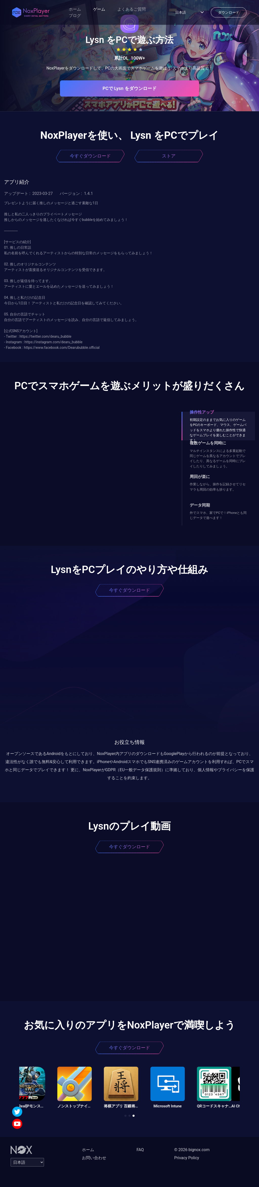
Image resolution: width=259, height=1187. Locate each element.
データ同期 (200, 505)
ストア (169, 155)
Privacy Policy (186, 1157)
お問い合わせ (94, 1157)
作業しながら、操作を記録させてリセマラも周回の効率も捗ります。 (218, 486)
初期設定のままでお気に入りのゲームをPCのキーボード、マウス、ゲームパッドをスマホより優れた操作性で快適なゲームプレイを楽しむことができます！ (218, 430)
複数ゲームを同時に (208, 443)
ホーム (75, 9)
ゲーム (99, 9)
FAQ (140, 1149)
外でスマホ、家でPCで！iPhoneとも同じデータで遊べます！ (218, 515)
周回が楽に (200, 476)
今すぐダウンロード (90, 155)
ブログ (75, 15)
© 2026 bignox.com (192, 1149)
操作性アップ (202, 412)
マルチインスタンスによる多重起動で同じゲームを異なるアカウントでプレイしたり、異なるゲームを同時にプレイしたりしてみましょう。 (218, 458)
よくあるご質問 (131, 9)
